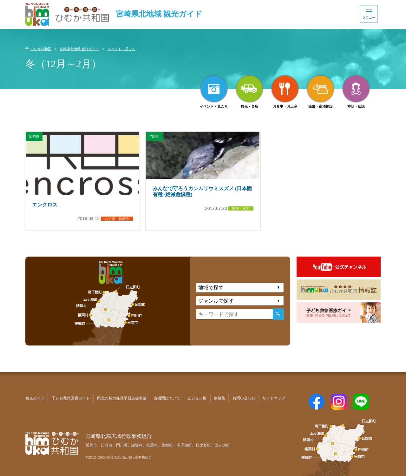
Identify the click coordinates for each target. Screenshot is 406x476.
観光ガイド (34, 398)
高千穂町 (184, 445)
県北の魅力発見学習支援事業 (122, 398)
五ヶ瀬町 (222, 445)
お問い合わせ (243, 398)
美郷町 (167, 445)
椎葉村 (152, 445)
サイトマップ (273, 398)
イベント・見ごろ (121, 49)
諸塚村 (137, 445)
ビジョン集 (196, 398)
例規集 (219, 398)
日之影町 (203, 445)
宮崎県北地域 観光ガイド (79, 49)
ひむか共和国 (40, 49)
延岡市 (91, 445)
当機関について (167, 398)
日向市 (106, 445)
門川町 (122, 445)
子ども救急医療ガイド (71, 398)
